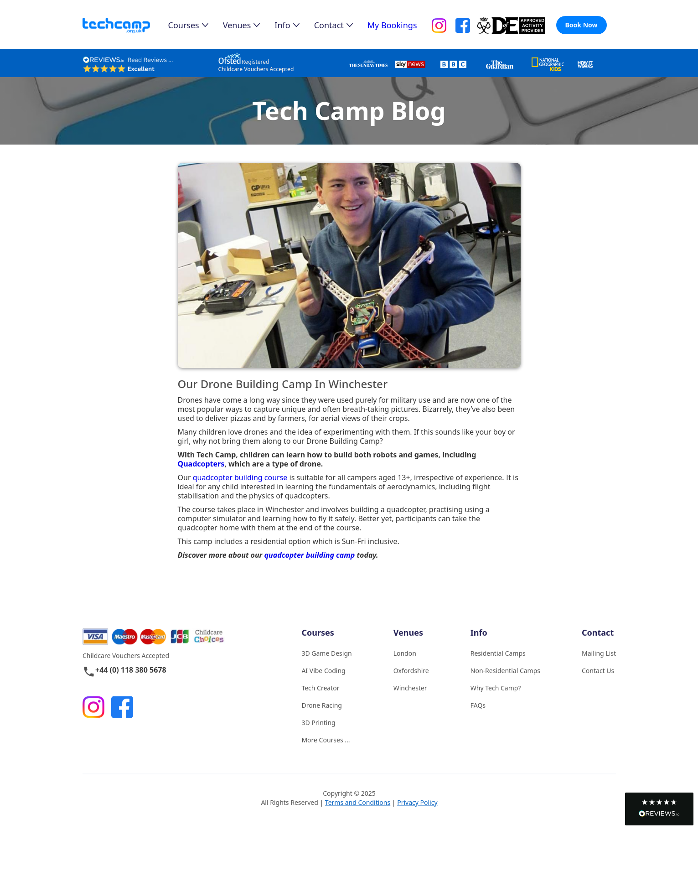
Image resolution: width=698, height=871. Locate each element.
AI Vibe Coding (323, 680)
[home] (125, 26)
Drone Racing (321, 715)
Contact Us (598, 680)
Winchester (410, 698)
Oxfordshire (411, 680)
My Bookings (392, 25)
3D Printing (318, 732)
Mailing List (599, 663)
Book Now (581, 25)
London (404, 663)
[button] (659, 809)
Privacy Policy (417, 812)
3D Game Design (326, 663)
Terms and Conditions (357, 812)
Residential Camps (497, 663)
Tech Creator (320, 698)
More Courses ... (325, 750)
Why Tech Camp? (495, 698)
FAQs (477, 715)
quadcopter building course (240, 477)
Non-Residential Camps (505, 680)
